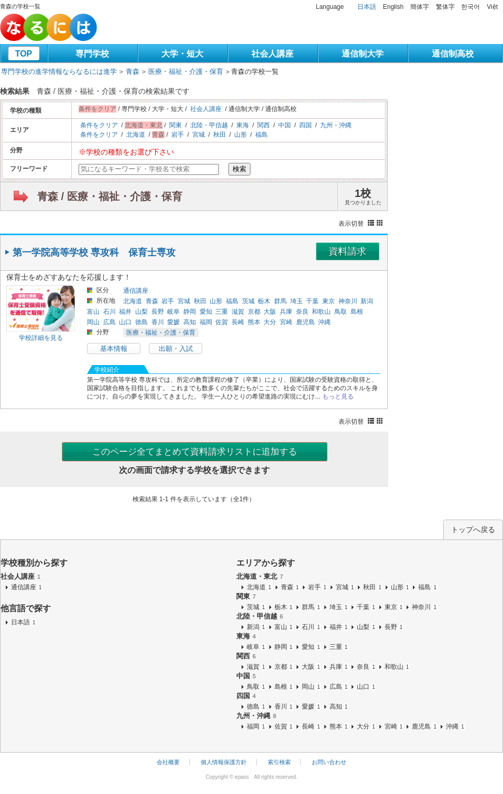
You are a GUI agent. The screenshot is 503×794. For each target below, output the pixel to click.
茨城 (248, 301)
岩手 (177, 134)
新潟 (366, 301)
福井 (125, 311)
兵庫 (286, 311)
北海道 (135, 134)
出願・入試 (176, 348)
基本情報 (113, 348)
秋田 (219, 134)
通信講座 (135, 290)
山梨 (141, 311)
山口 (125, 322)
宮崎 (286, 322)
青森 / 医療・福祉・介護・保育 (109, 196)
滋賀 (238, 311)
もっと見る (338, 396)
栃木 (264, 301)
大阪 (270, 311)
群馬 (280, 301)
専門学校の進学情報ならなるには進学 (59, 71)
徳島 (141, 322)
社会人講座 (272, 53)
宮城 (198, 134)
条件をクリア (99, 125)
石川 (109, 311)
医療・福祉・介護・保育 (185, 71)
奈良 (302, 311)
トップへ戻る (473, 529)
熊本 (254, 322)
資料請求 (347, 251)
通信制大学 (363, 53)
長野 (157, 311)
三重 (221, 311)
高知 (189, 322)
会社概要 (168, 762)
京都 (254, 311)
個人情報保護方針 (224, 762)
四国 (305, 125)
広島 (109, 322)
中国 (284, 125)
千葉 (312, 301)
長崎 (238, 322)
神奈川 (347, 301)
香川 (157, 322)
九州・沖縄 (336, 125)
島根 (357, 311)
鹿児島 (305, 322)
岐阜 (173, 311)
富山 (93, 311)
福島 (261, 134)
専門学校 (92, 53)
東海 (242, 125)
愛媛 (173, 322)
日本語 (366, 6)
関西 (263, 125)
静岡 (189, 311)
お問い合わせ (329, 762)
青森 (132, 71)
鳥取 (340, 311)
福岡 (206, 322)
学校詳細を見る (41, 337)
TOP (23, 53)
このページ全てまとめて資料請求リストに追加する (194, 452)
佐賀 (221, 322)
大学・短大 (182, 53)
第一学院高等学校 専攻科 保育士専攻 (94, 252)
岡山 (93, 322)
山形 (240, 134)
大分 (270, 322)
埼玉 (296, 301)
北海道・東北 (259, 576)
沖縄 (324, 322)
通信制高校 (453, 53)
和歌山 (321, 311)
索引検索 (279, 762)
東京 (328, 301)
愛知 (206, 311)
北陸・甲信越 (209, 125)
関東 (175, 125)
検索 (239, 169)
